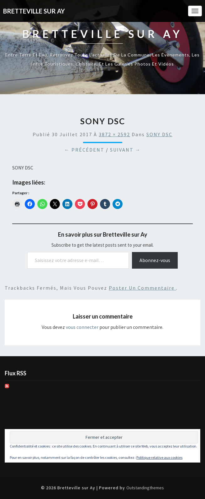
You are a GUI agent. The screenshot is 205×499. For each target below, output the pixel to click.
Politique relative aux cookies (159, 457)
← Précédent (84, 150)
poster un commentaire (142, 288)
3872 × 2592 (114, 134)
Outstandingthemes (145, 488)
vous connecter (82, 327)
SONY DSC (159, 134)
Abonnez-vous (154, 260)
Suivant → (125, 150)
